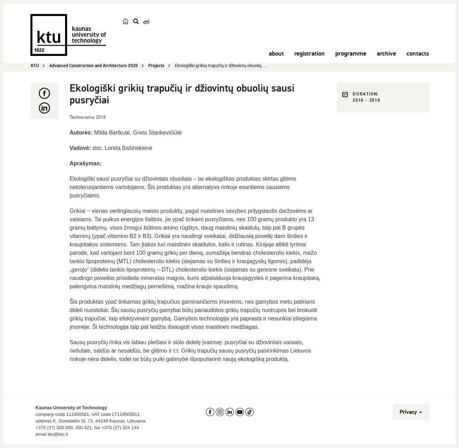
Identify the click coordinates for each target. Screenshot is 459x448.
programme (350, 53)
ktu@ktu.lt (58, 434)
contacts (418, 53)
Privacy (411, 412)
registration (309, 53)
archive (386, 53)
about (276, 53)
